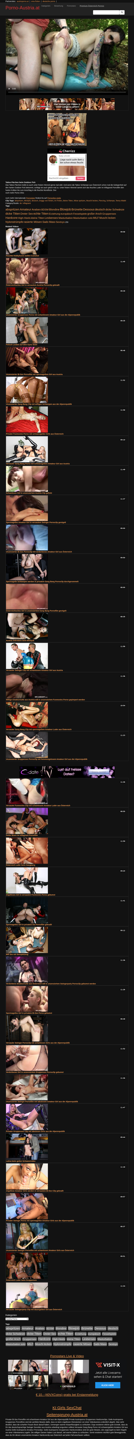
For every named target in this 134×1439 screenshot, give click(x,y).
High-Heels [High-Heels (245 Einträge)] (24, 218)
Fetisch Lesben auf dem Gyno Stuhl (21, 345)
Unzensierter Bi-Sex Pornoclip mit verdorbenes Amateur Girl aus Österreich (39, 552)
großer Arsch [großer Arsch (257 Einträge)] (94, 213)
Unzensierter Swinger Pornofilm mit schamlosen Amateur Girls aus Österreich (40, 1250)
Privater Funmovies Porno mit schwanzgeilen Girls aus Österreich (35, 434)
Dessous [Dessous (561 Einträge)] (88, 209)
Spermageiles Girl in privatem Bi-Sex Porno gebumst (29, 1013)
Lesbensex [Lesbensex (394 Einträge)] (51, 217)
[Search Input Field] (106, 12)
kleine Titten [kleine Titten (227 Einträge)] (37, 218)
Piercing (102, 201)
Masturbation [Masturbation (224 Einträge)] (65, 218)
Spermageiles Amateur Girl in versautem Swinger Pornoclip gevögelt (36, 522)
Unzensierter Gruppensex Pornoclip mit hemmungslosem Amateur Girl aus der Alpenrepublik (46, 759)
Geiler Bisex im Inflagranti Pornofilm (22, 835)
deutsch (35, 201)
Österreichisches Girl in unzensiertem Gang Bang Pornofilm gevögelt (36, 611)
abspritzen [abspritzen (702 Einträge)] (12, 209)
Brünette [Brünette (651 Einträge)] (77, 209)
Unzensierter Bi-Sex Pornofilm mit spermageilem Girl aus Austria (34, 374)
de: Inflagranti (25, 203)
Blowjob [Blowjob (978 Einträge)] (65, 209)
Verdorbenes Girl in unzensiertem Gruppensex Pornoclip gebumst (35, 1072)
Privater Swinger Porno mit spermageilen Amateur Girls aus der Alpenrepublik (40, 1221)
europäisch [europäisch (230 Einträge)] (67, 213)
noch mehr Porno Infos (14, 193)
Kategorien (45, 6)
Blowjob (27, 201)
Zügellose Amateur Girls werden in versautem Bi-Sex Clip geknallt (34, 1191)
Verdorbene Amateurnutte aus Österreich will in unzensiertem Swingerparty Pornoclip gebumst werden (51, 984)
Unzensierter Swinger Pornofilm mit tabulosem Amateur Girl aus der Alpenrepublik (42, 1102)
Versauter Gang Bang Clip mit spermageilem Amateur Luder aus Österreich (39, 729)
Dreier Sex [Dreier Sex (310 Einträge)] (27, 213)
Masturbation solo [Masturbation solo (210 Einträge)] (83, 218)
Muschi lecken (92, 201)
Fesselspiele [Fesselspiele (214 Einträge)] (80, 213)
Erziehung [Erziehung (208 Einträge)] (54, 213)
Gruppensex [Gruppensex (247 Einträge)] (109, 213)
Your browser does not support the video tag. (67, 57)
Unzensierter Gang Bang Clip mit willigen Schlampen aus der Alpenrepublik (39, 404)
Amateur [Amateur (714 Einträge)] (25, 209)
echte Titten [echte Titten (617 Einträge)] (41, 213)
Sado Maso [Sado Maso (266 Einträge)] (48, 221)
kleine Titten (68, 201)
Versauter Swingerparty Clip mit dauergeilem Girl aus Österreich (34, 1309)
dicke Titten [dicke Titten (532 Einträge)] (12, 213)
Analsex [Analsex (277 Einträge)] (36, 209)
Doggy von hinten (46, 201)
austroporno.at (23, 1)
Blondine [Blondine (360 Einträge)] (54, 209)
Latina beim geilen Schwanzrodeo (20, 1161)
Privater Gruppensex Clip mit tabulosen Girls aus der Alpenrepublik (35, 1131)
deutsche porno (49, 1)
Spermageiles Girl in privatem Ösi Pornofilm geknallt (29, 925)
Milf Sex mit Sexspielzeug (17, 954)
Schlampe (111, 201)
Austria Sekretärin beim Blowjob (20, 640)
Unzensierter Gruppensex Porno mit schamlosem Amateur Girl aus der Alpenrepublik (43, 315)
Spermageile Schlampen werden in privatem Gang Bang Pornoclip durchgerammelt (42, 581)
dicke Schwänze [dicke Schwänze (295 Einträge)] (114, 209)
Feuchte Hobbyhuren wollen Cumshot (22, 256)
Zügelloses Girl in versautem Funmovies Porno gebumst (30, 895)
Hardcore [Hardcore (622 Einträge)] (11, 217)
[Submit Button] (122, 12)
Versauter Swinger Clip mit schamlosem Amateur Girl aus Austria (34, 670)
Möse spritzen (79, 201)
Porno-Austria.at (22, 7)
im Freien (58, 201)
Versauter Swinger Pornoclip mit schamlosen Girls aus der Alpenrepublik (38, 1043)
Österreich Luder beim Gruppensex (21, 1280)
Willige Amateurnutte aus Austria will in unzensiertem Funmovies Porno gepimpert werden (45, 700)
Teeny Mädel (121, 201)
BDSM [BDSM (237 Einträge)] (44, 209)
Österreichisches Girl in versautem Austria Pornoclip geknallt (33, 285)
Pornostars (71, 6)
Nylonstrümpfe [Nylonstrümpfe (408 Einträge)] (14, 221)
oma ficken (35, 1)
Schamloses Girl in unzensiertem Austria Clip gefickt (29, 493)
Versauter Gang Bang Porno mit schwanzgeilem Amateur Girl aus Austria (38, 464)
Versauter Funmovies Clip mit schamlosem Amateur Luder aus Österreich (38, 805)
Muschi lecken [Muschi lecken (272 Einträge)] (107, 217)
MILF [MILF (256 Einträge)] (96, 217)
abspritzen (19, 201)
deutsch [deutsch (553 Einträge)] (100, 209)
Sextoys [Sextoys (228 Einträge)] (60, 222)
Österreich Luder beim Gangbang (20, 865)
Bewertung (58, 6)
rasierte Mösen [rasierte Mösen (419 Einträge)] (33, 221)
